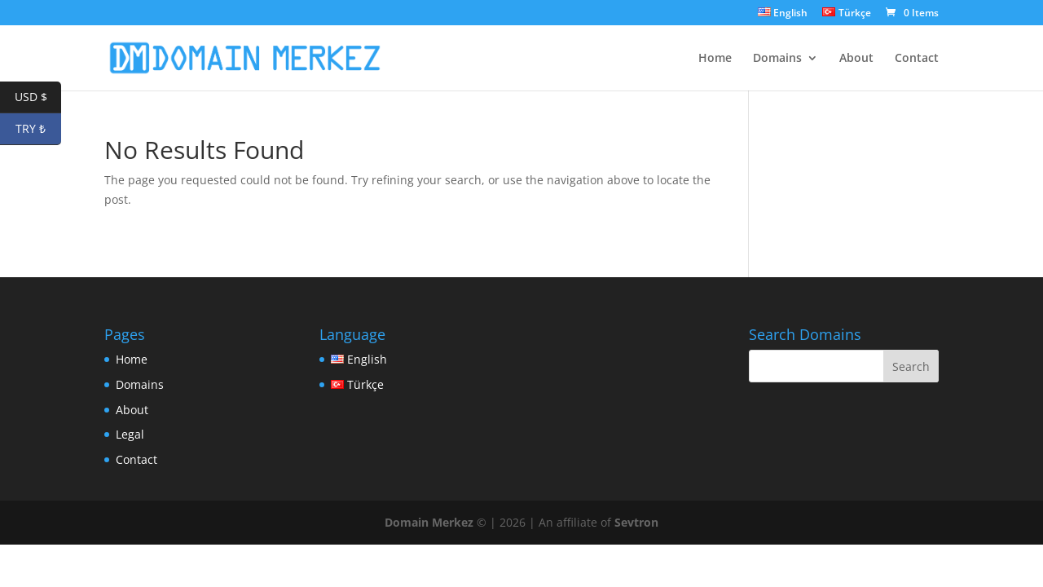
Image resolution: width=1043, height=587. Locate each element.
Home (715, 58)
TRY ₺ (38, 129)
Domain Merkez (429, 522)
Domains (777, 58)
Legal (130, 434)
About (856, 58)
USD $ (38, 97)
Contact (917, 58)
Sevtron (636, 522)
